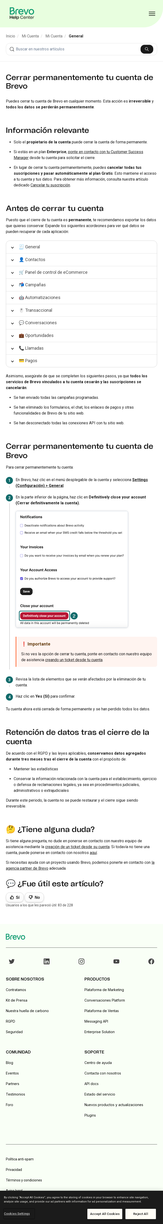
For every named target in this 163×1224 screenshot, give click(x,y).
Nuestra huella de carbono (27, 1011)
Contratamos (16, 990)
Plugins (90, 1115)
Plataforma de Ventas (101, 1011)
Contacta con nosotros (102, 1073)
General (76, 36)
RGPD (10, 1021)
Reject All (140, 1214)
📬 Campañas (32, 284)
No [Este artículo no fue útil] (37, 897)
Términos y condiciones (24, 1180)
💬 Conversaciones (38, 322)
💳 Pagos (28, 360)
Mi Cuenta (30, 36)
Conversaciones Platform (104, 1000)
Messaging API (96, 1021)
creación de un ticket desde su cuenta (77, 846)
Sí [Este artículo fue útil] (18, 897)
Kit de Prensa (16, 1000)
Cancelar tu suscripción (50, 185)
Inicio (10, 36)
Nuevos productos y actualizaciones (113, 1105)
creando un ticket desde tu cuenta (73, 660)
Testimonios (15, 1094)
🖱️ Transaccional (35, 310)
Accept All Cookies (105, 1214)
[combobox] (81, 49)
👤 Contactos (32, 259)
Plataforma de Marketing (104, 990)
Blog (9, 1063)
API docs (91, 1084)
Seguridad (14, 1032)
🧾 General (29, 246)
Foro (9, 1105)
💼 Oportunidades (36, 335)
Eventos (12, 1073)
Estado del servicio (99, 1094)
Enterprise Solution (99, 1032)
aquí (93, 852)
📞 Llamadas (31, 348)
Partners (12, 1084)
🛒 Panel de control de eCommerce (53, 272)
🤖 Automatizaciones (40, 297)
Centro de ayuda (98, 1063)
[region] (81, 1207)
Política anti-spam (20, 1159)
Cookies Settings (17, 1213)
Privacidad (14, 1170)
